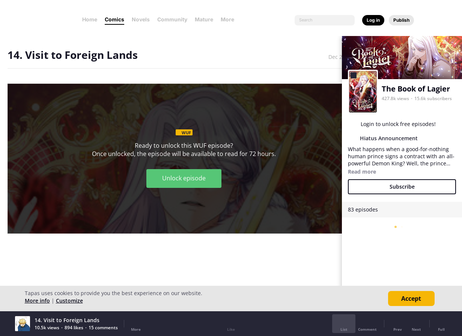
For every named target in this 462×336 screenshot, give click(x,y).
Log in (373, 20)
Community (172, 19)
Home (89, 19)
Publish (401, 20)
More (230, 19)
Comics (114, 19)
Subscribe (402, 186)
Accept (411, 298)
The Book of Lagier (416, 89)
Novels (141, 19)
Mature (204, 19)
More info (37, 300)
